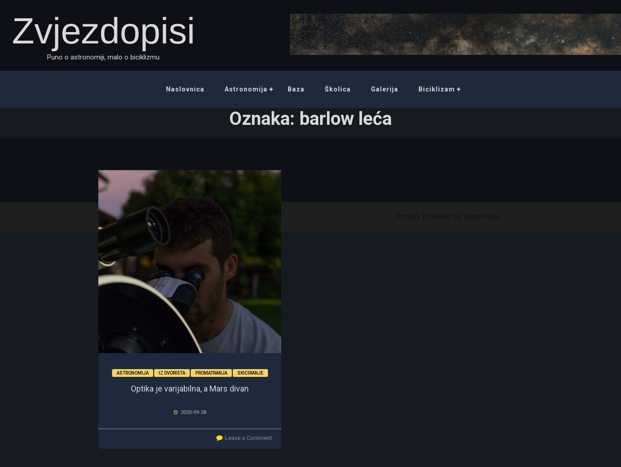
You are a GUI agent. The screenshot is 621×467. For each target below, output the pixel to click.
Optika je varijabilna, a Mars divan (190, 388)
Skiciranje (250, 373)
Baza (296, 89)
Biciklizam (436, 89)
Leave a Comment (248, 438)
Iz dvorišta (172, 373)
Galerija (384, 89)
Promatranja (211, 373)
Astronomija (246, 89)
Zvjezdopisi (103, 31)
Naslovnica (185, 89)
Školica (338, 89)
